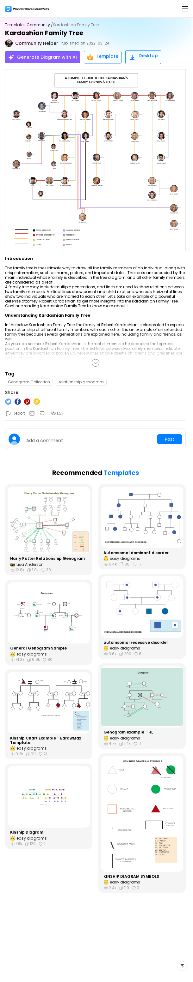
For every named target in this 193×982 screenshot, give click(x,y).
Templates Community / (29, 25)
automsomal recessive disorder (135, 642)
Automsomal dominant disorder (136, 553)
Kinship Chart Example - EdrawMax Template (45, 740)
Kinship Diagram (26, 832)
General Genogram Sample (38, 648)
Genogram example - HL (128, 732)
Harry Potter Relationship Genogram (47, 558)
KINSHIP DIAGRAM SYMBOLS (131, 876)
